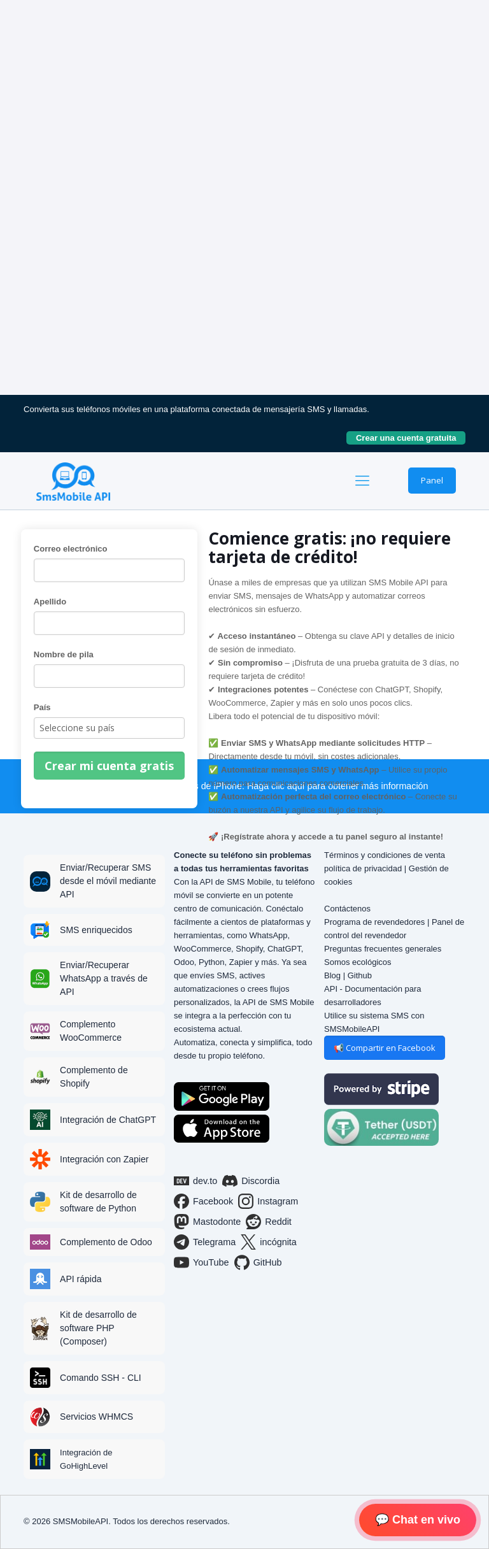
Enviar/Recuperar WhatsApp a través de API (104, 978)
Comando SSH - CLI (100, 1378)
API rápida (80, 1279)
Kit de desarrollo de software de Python (98, 1201)
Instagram (268, 1201)
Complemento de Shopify (94, 1077)
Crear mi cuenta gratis (109, 765)
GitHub (258, 1262)
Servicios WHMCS (96, 1416)
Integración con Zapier (104, 1159)
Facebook (203, 1201)
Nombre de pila (64, 654)
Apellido (50, 601)
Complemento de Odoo (106, 1242)
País (42, 707)
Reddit (269, 1221)
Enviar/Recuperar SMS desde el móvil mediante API (108, 880)
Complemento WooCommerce (91, 1031)
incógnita (269, 1242)
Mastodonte (207, 1221)
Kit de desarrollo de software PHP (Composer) (98, 1328)
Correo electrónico (71, 548)
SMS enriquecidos (96, 930)
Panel (432, 480)
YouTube (201, 1262)
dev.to (195, 1181)
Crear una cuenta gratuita (410, 438)
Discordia (251, 1181)
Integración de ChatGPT (108, 1120)
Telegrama (205, 1242)
